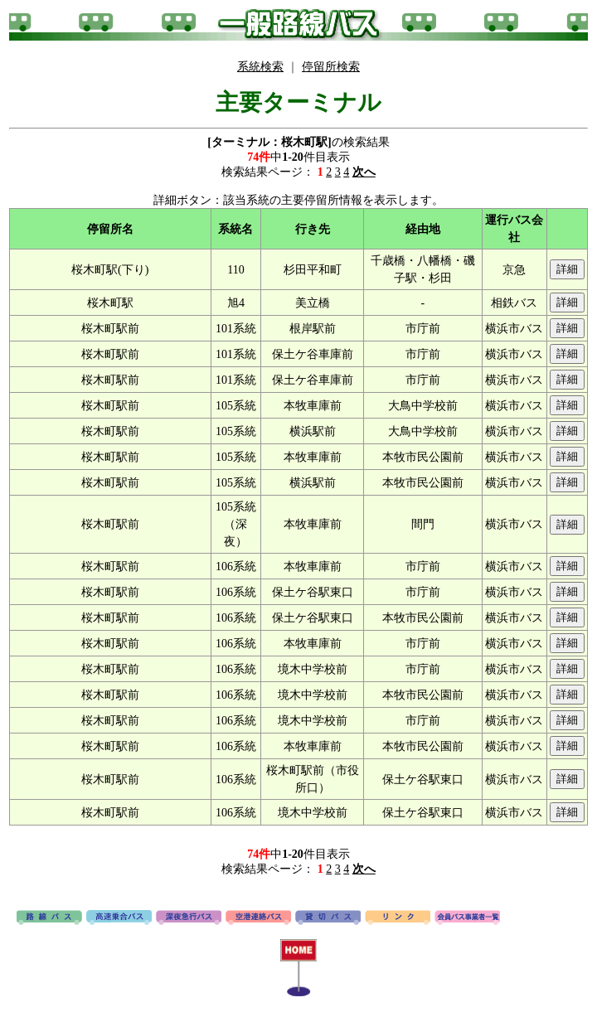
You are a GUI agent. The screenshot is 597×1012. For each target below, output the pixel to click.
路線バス (49, 918)
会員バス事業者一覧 (467, 918)
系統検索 (260, 67)
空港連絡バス (258, 918)
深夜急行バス (188, 918)
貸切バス (328, 918)
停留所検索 (331, 67)
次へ (364, 172)
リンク (397, 918)
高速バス (119, 918)
